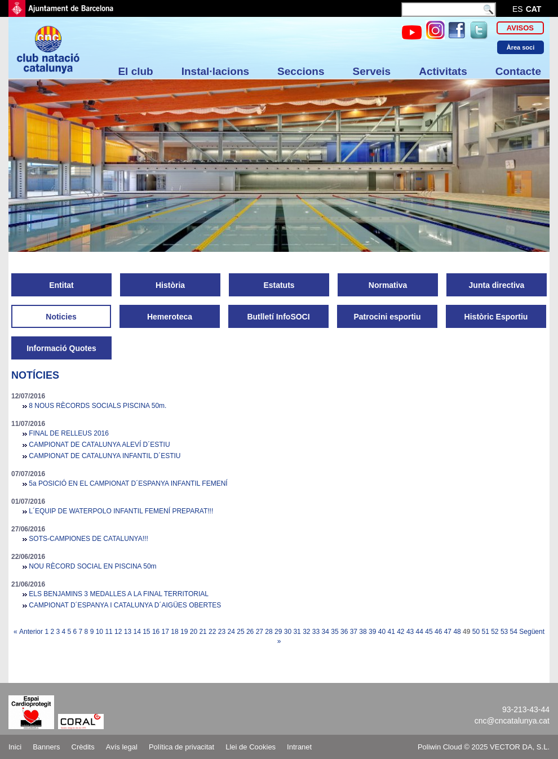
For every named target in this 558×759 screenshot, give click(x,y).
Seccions (300, 71)
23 (221, 632)
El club (135, 71)
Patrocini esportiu (386, 316)
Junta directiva (497, 285)
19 (184, 632)
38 (362, 632)
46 (438, 632)
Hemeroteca (169, 316)
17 (165, 632)
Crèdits (83, 747)
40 (382, 632)
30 (287, 632)
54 (513, 632)
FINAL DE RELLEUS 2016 (69, 433)
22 (212, 632)
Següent (531, 632)
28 (268, 632)
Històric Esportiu (496, 316)
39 (372, 632)
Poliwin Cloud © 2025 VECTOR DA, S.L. (484, 747)
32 (306, 632)
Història (170, 285)
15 (146, 632)
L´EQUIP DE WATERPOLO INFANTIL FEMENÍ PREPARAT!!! (121, 511)
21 (202, 632)
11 (108, 632)
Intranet (299, 747)
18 (174, 632)
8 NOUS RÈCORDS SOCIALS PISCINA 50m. (97, 406)
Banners (46, 747)
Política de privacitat (181, 747)
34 (325, 632)
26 (250, 632)
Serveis (372, 71)
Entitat (61, 285)
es (517, 9)
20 (193, 632)
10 (99, 632)
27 (259, 632)
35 (334, 632)
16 (156, 632)
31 (296, 632)
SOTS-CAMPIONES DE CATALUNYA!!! (88, 539)
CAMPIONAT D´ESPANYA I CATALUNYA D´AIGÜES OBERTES (125, 605)
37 (353, 632)
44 (419, 632)
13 (127, 632)
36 (344, 632)
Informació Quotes (61, 348)
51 (485, 632)
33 (316, 632)
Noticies (61, 316)
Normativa (388, 285)
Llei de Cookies (250, 747)
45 (428, 632)
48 (456, 632)
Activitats (443, 71)
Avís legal (122, 747)
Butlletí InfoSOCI (278, 316)
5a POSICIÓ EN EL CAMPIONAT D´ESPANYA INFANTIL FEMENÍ (128, 483)
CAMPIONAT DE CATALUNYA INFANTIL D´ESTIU (104, 456)
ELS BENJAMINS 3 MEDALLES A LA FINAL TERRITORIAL (119, 594)
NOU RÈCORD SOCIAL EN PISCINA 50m (92, 566)
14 (136, 632)
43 (410, 632)
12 (118, 632)
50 (476, 632)
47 (447, 632)
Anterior (31, 632)
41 (391, 632)
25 (240, 632)
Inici (14, 747)
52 (494, 632)
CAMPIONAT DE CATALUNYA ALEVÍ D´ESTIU (99, 445)
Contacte (518, 71)
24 (231, 632)
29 (278, 632)
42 (400, 632)
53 (504, 632)
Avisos (520, 28)
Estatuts (278, 285)
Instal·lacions (215, 71)
